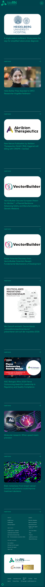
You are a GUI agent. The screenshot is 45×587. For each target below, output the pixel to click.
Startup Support (11, 524)
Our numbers (10, 543)
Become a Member (33, 520)
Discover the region (12, 547)
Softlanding (10, 522)
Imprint (9, 581)
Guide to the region (33, 526)
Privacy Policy (16, 581)
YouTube (30, 578)
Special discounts (33, 524)
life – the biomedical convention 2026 (16, 536)
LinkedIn (9, 578)
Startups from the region (13, 545)
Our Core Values (32, 530)
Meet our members (33, 522)
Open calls (10, 549)
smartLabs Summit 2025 (13, 532)
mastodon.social (17, 578)
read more (22, 61)
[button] (2, 584)
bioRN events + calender (13, 530)
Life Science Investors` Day (13, 534)
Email (35, 578)
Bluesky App (24, 578)
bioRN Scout (10, 520)
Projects (31, 534)
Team (30, 532)
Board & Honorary (33, 539)
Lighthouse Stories (33, 536)
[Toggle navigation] (42, 3)
